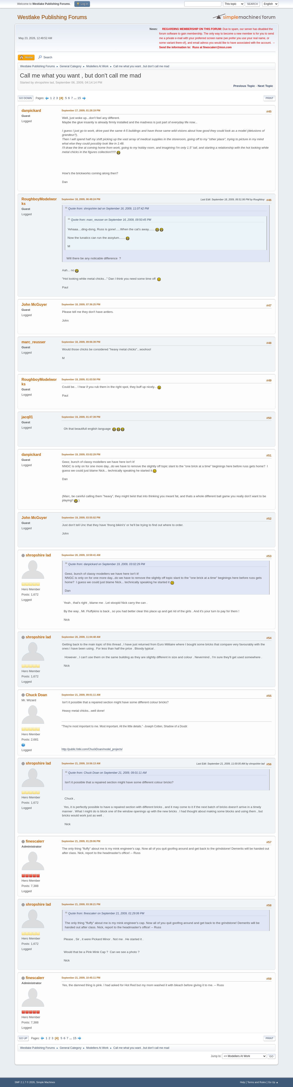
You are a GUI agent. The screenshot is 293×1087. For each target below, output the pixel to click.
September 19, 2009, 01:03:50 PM (81, 379)
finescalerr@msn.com (217, 47)
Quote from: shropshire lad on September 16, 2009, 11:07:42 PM (108, 208)
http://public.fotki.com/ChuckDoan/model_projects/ (92, 749)
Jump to (216, 1056)
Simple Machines (45, 1082)
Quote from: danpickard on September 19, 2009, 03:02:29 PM (106, 564)
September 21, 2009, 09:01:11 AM (81, 694)
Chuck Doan (36, 695)
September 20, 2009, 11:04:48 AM (81, 637)
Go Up (23, 1038)
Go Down (25, 98)
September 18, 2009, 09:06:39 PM (81, 342)
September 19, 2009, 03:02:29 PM (81, 454)
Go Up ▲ (273, 1082)
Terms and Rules (256, 1082)
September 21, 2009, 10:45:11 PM (81, 977)
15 (79, 98)
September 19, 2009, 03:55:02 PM (81, 517)
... (75, 98)
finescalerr (35, 841)
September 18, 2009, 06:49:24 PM (81, 199)
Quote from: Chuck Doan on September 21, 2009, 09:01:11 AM (107, 772)
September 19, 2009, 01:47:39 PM (81, 417)
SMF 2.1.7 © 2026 (25, 1082)
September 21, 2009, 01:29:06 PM (81, 841)
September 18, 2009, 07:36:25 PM (81, 304)
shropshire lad (38, 555)
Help (242, 1082)
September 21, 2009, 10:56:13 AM (81, 763)
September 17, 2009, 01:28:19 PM (81, 110)
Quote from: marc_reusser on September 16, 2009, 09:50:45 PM (111, 219)
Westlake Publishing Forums (52, 17)
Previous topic (244, 86)
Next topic (265, 86)
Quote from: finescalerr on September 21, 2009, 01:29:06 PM (106, 913)
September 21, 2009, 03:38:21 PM (81, 904)
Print (269, 98)
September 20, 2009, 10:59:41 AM (81, 555)
